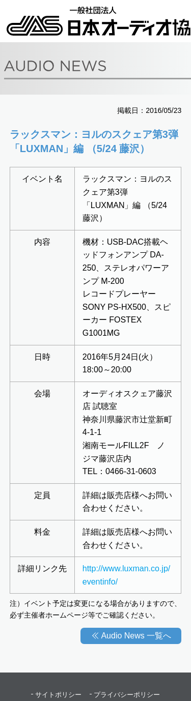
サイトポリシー (58, 694)
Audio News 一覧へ (136, 635)
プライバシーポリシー (127, 694)
